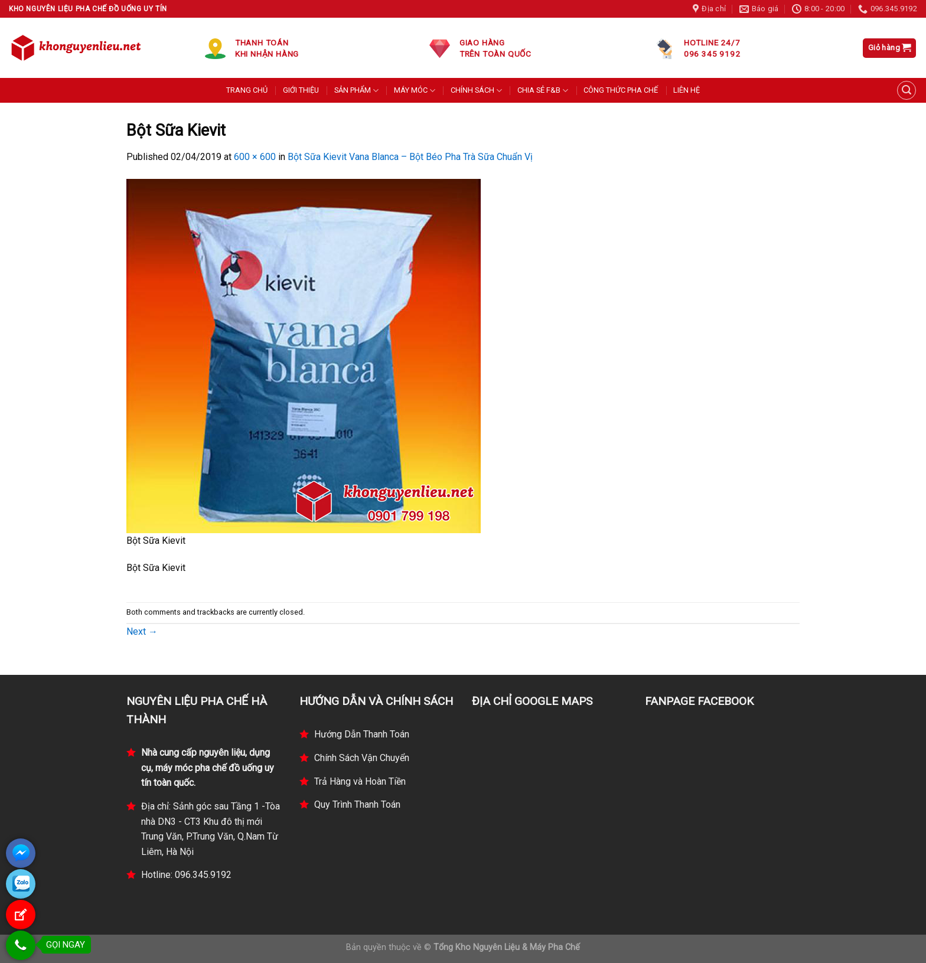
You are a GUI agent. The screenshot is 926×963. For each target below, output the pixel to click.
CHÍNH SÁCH (476, 90)
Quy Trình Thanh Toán (357, 804)
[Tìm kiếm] (906, 90)
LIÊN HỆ (686, 90)
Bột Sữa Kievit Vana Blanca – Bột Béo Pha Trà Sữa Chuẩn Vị (410, 156)
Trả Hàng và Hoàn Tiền (360, 781)
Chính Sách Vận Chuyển (361, 757)
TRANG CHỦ (247, 90)
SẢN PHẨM (356, 90)
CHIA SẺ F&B (542, 90)
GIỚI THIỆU (301, 90)
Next (142, 631)
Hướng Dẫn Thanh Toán (361, 734)
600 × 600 (255, 156)
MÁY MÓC (414, 90)
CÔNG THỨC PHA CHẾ (620, 90)
